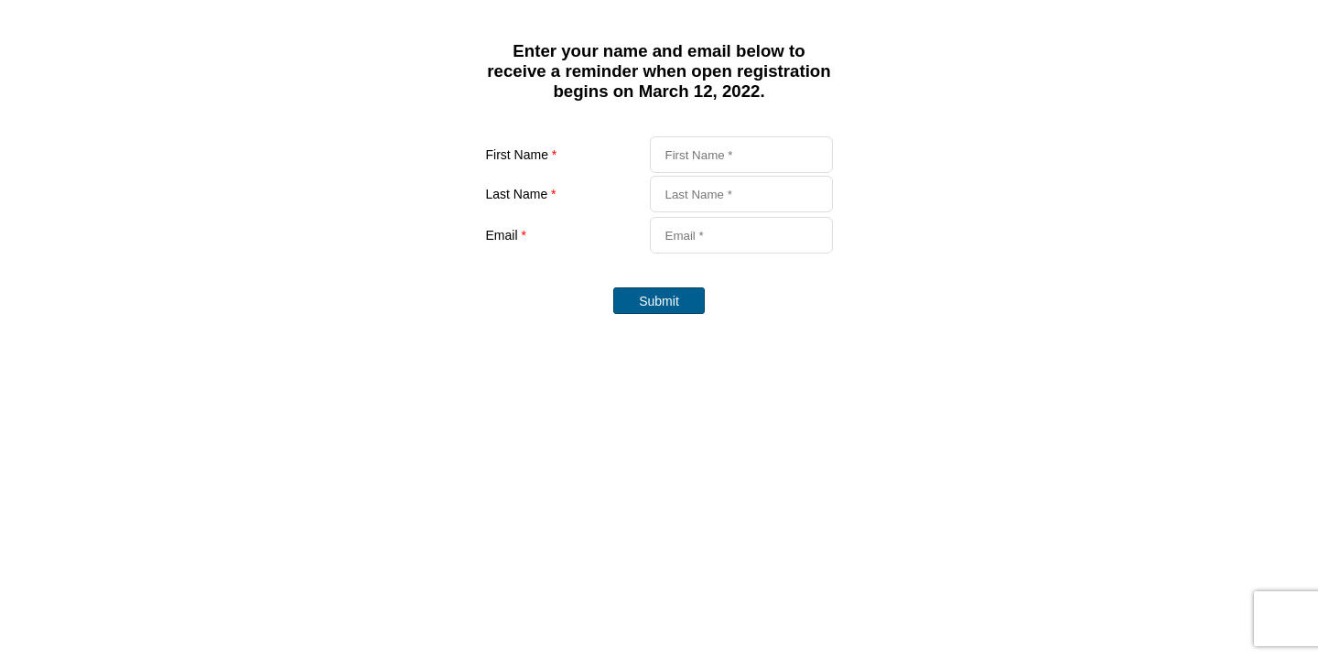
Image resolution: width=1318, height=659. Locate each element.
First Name (521, 154)
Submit (659, 301)
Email (506, 235)
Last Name (521, 194)
